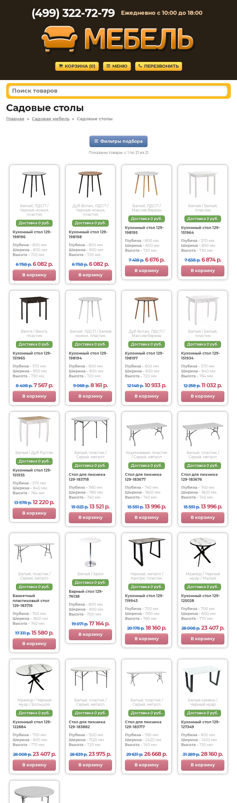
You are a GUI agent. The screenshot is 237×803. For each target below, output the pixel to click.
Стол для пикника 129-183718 (87, 477)
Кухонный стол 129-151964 (200, 230)
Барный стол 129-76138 (86, 594)
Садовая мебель (50, 119)
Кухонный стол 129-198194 (88, 355)
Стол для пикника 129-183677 (143, 477)
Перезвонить (159, 66)
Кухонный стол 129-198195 (144, 230)
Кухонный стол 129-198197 (144, 355)
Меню (116, 66)
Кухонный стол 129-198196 (32, 234)
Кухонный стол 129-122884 (32, 724)
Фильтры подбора (118, 141)
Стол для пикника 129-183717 (143, 724)
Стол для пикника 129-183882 (87, 724)
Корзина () (77, 66)
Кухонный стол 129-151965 (32, 355)
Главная (15, 119)
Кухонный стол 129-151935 (32, 472)
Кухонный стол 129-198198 (88, 234)
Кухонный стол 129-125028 (200, 598)
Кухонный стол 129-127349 (200, 724)
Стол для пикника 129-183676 (199, 477)
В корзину (34, 275)
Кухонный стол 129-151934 (200, 355)
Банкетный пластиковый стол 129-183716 (31, 600)
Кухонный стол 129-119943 (144, 598)
